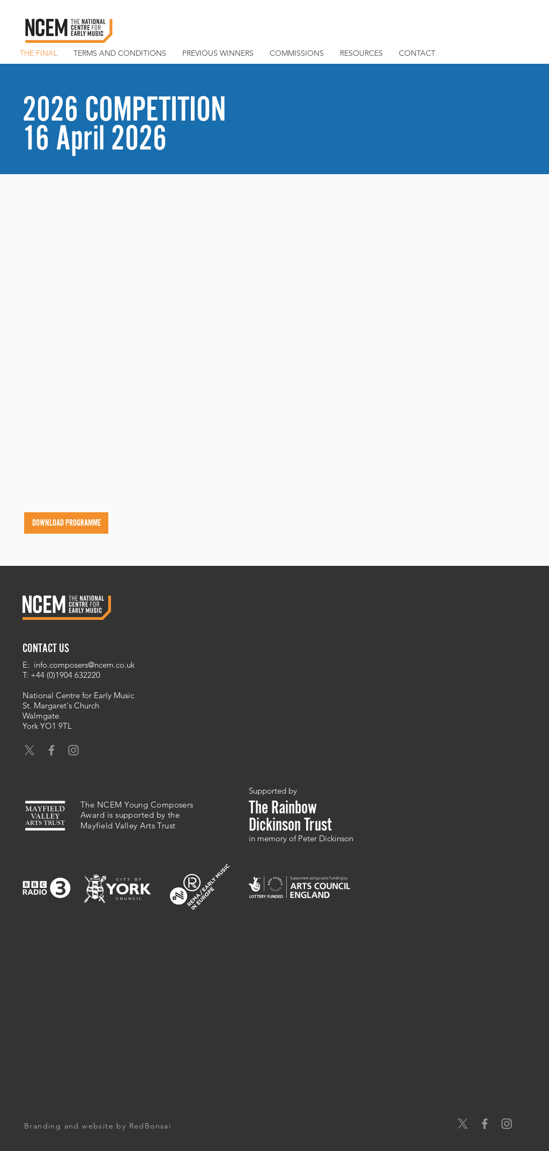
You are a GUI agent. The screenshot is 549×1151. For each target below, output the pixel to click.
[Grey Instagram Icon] (73, 750)
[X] (29, 750)
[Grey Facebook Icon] (51, 750)
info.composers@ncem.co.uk (84, 665)
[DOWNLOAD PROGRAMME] (66, 523)
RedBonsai (150, 1126)
